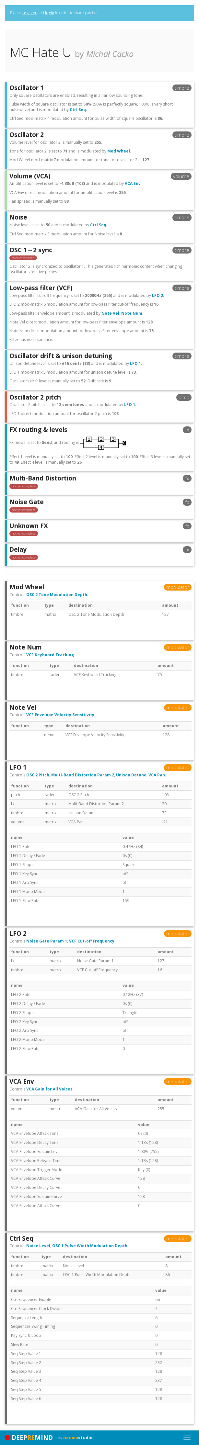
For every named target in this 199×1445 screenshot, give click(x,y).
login (49, 13)
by (75, 1437)
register (29, 13)
